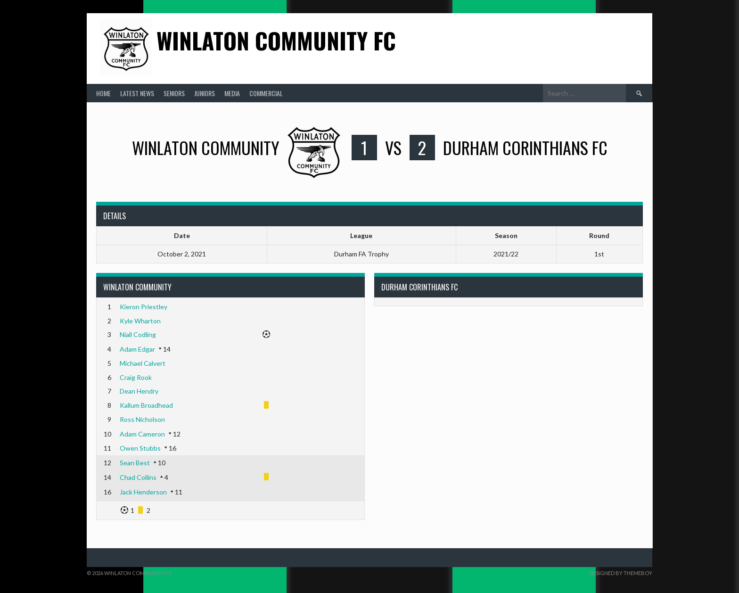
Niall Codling (138, 334)
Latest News (137, 93)
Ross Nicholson (142, 419)
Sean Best (135, 463)
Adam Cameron (142, 434)
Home (103, 93)
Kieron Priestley (143, 307)
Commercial (266, 93)
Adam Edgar (137, 349)
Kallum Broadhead (146, 405)
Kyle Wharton (140, 321)
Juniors (204, 93)
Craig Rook (136, 377)
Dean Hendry (139, 391)
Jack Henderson (143, 492)
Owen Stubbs (140, 448)
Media (232, 93)
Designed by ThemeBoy (620, 573)
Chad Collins (138, 477)
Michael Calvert (142, 363)
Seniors (174, 93)
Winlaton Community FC (276, 40)
